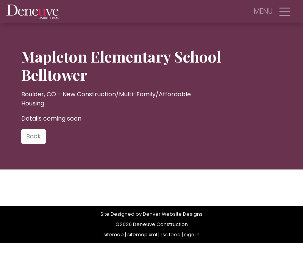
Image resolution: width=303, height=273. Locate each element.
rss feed (171, 234)
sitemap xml (142, 234)
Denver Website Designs (173, 214)
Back (33, 136)
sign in (192, 234)
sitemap (113, 234)
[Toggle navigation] (285, 11)
